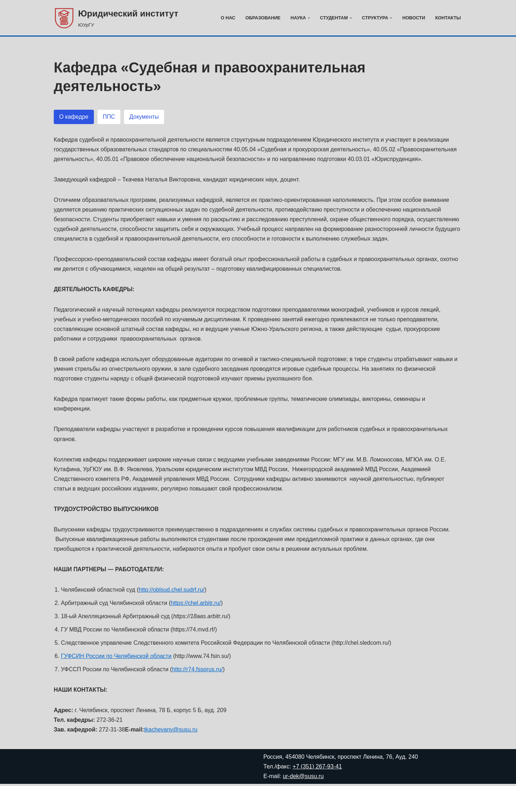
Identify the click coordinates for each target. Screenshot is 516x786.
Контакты (448, 17)
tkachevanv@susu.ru (171, 732)
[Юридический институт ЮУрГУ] (116, 17)
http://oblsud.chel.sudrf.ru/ (172, 591)
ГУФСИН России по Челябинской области (116, 658)
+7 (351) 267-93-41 (317, 769)
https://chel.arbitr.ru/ (196, 605)
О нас (227, 17)
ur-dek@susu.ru (303, 778)
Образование (262, 17)
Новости (413, 17)
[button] (308, 18)
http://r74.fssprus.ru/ (197, 671)
